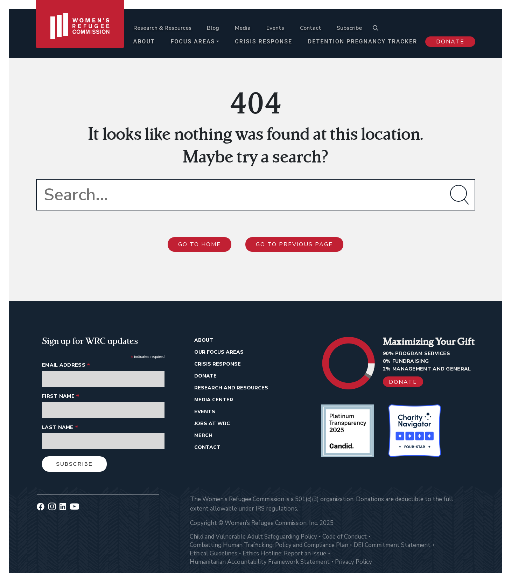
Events (275, 28)
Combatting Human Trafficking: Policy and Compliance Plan (269, 545)
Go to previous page (294, 244)
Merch (203, 435)
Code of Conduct (344, 536)
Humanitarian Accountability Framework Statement (260, 562)
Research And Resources (231, 387)
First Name (61, 396)
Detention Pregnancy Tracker (362, 41)
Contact (310, 28)
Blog (213, 28)
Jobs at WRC (212, 423)
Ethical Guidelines (213, 553)
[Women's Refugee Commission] (80, 29)
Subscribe (349, 28)
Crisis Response (263, 41)
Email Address (66, 365)
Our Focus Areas (219, 352)
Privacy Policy (353, 562)
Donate (450, 42)
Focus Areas (193, 41)
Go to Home (199, 244)
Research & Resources (162, 28)
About (144, 41)
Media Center (213, 399)
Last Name (60, 427)
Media (243, 28)
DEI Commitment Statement (392, 545)
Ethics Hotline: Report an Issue (284, 553)
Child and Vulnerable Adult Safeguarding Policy (253, 536)
